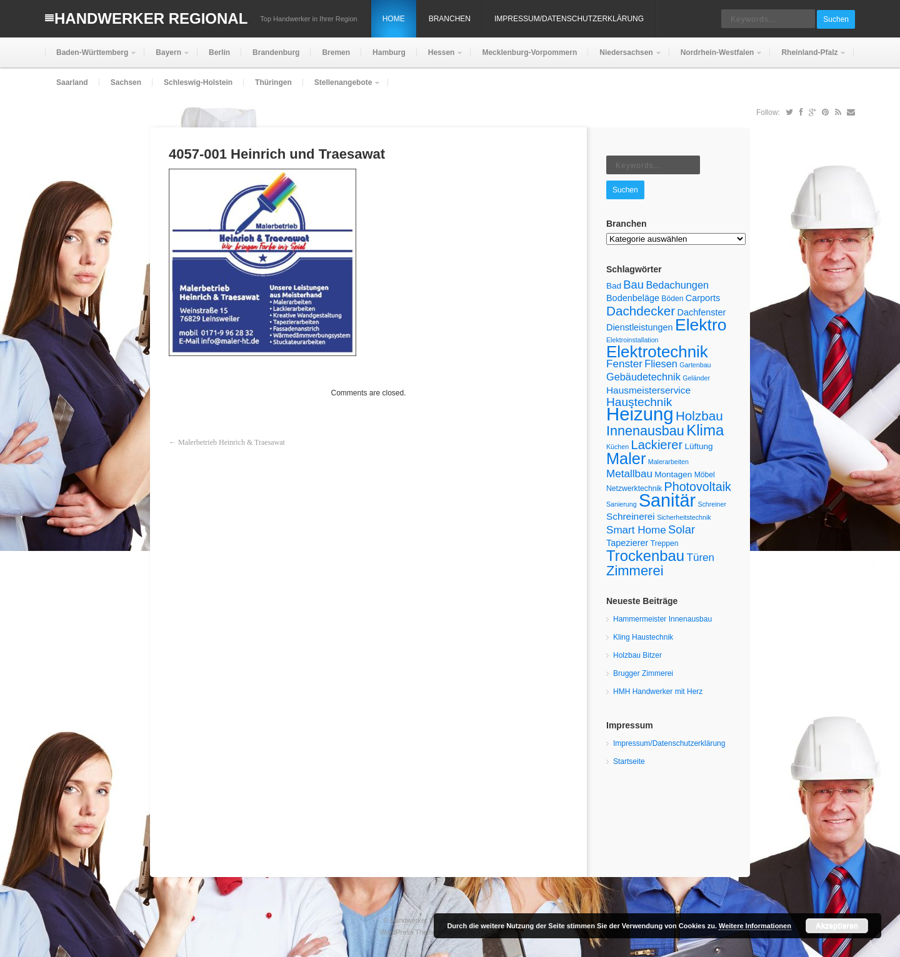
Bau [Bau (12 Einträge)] (633, 284)
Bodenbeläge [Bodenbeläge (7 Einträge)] (632, 298)
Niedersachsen (624, 57)
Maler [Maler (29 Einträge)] (626, 458)
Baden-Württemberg (91, 57)
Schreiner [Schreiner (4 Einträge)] (712, 504)
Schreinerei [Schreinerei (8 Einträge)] (630, 516)
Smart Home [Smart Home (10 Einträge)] (636, 530)
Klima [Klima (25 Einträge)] (705, 430)
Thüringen (273, 82)
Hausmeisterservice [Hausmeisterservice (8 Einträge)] (648, 390)
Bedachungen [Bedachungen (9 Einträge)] (677, 284)
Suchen (836, 19)
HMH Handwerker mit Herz (657, 691)
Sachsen (126, 82)
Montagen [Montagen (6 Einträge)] (673, 474)
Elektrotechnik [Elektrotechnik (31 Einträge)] (657, 351)
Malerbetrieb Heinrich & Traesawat (231, 442)
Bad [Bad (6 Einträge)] (613, 285)
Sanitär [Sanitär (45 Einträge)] (667, 500)
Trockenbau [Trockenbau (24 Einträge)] (645, 555)
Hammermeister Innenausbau (662, 619)
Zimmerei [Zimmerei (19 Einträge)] (635, 570)
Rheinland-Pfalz (808, 57)
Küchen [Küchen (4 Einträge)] (617, 446)
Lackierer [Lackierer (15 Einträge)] (657, 445)
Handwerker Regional (151, 18)
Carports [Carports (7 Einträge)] (703, 298)
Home (393, 18)
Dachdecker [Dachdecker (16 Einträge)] (640, 311)
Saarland (72, 82)
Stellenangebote (342, 87)
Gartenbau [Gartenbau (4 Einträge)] (695, 365)
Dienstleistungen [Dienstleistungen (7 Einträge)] (639, 327)
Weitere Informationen (755, 926)
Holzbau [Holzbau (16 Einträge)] (699, 416)
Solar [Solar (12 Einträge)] (681, 529)
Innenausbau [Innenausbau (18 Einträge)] (645, 431)
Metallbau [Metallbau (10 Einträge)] (629, 474)
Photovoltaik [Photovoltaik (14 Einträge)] (697, 486)
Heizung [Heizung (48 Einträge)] (640, 414)
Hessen (440, 57)
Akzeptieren (837, 925)
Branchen (450, 18)
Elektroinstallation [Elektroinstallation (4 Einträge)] (632, 340)
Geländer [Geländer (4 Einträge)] (696, 378)
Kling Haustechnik (643, 637)
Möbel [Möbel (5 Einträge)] (704, 474)
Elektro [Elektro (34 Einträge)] (700, 324)
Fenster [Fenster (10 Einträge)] (624, 364)
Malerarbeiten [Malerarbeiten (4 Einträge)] (668, 461)
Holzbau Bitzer (637, 655)
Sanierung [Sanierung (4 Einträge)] (621, 504)
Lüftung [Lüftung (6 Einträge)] (698, 446)
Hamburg (389, 52)
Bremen (336, 52)
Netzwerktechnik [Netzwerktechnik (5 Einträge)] (634, 488)
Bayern (167, 57)
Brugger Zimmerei (643, 673)
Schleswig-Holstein (198, 82)
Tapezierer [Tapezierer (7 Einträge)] (627, 543)
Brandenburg (275, 52)
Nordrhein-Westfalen (716, 57)
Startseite (629, 761)
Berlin (219, 52)
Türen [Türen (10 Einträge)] (700, 557)
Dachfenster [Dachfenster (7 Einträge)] (701, 312)
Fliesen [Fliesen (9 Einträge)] (661, 363)
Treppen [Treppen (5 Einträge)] (665, 543)
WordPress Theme (407, 932)
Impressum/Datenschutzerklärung (569, 18)
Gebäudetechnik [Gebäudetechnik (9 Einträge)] (643, 376)
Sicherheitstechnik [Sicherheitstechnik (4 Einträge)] (684, 517)
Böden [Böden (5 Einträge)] (672, 298)
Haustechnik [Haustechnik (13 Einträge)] (639, 402)
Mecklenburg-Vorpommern (529, 52)
